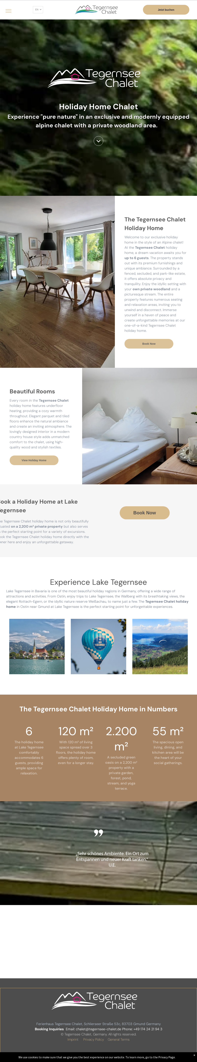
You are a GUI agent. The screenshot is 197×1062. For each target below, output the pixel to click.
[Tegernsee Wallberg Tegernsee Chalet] (160, 646)
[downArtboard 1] (98, 144)
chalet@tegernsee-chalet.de (98, 1029)
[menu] (8, 11)
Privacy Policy (93, 1039)
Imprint (73, 1039)
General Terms (119, 1039)
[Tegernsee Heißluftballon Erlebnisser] (98, 646)
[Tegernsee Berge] (37, 646)
